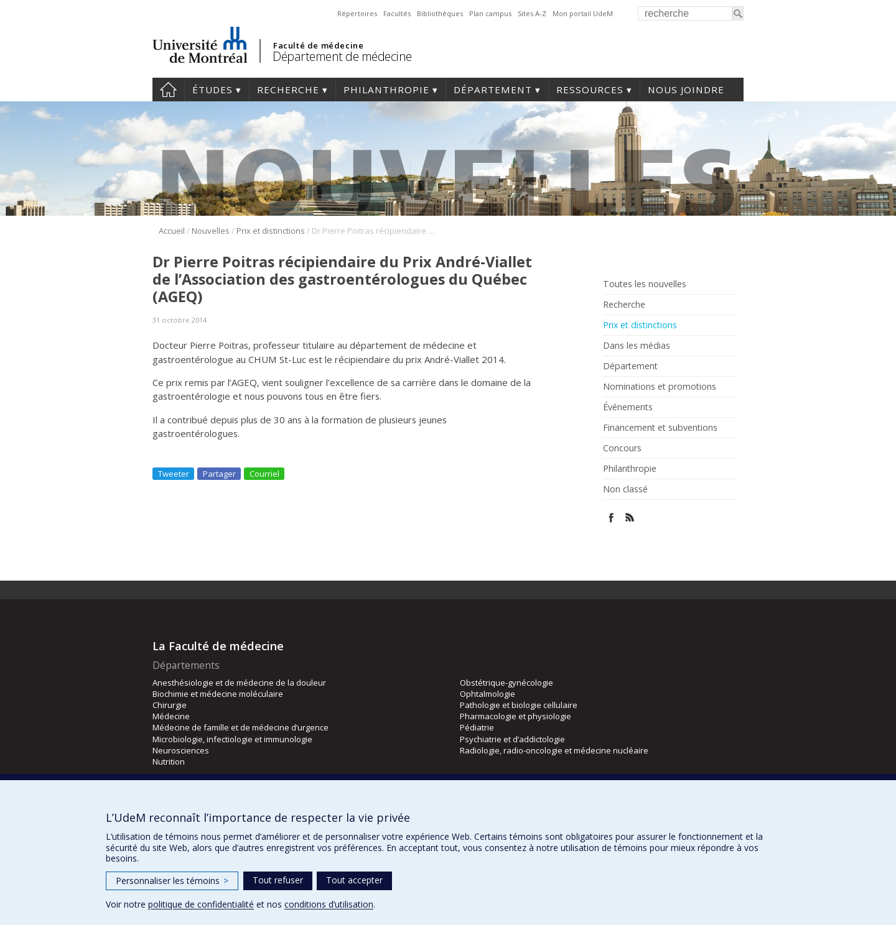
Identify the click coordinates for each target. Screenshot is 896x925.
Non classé (625, 489)
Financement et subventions (660, 428)
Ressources (589, 89)
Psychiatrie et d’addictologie (512, 739)
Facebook (611, 517)
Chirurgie (169, 705)
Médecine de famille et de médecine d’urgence (240, 727)
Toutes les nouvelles (644, 284)
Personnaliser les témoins (172, 880)
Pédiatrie (477, 727)
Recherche (288, 89)
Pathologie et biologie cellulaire (518, 705)
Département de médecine (342, 56)
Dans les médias (636, 346)
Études (212, 89)
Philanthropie (386, 89)
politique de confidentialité (201, 904)
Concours (622, 448)
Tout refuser (278, 880)
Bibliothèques (440, 13)
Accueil (168, 89)
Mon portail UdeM (583, 13)
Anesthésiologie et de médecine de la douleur (239, 682)
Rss (630, 517)
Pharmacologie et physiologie (515, 716)
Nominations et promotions (659, 387)
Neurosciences (180, 750)
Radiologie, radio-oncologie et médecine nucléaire (554, 750)
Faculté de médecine (318, 45)
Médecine (171, 716)
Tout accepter (354, 880)
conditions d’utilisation (328, 904)
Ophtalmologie (487, 693)
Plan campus (490, 13)
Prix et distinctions (270, 230)
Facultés (397, 13)
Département (493, 89)
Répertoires (357, 13)
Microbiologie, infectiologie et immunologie (232, 739)
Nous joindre (686, 89)
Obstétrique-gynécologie (506, 682)
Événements (628, 407)
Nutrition (168, 761)
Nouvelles (211, 230)
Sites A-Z (532, 13)
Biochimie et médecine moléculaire (217, 693)
